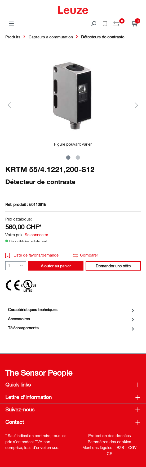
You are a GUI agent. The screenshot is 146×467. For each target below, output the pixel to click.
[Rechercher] (93, 23)
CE (109, 453)
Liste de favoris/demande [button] (32, 255)
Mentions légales (97, 447)
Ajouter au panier (56, 265)
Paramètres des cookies (109, 441)
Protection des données (109, 435)
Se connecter (36, 234)
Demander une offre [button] (113, 265)
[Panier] (135, 23)
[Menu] (11, 23)
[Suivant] (136, 105)
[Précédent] (9, 105)
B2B (120, 447)
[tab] (71, 309)
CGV (132, 447)
